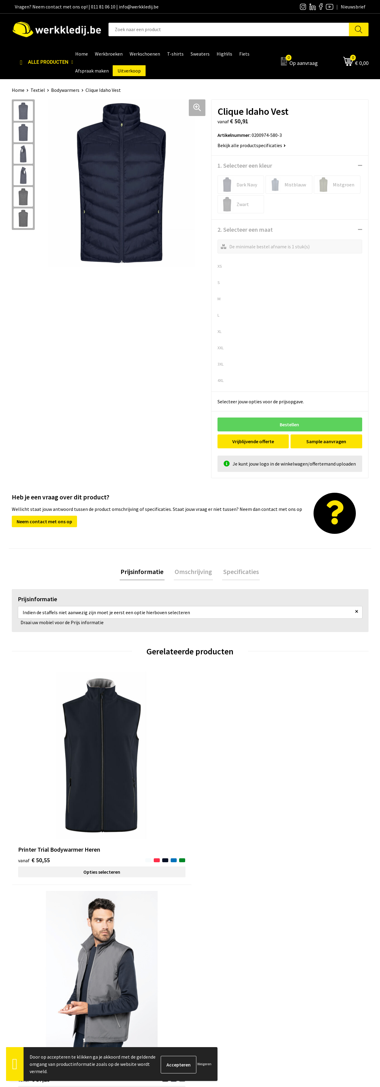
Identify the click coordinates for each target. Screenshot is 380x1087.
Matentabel (210, 960)
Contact (117, 932)
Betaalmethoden (303, 941)
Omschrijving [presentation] (193, 572)
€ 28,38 (212, 770)
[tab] (144, 572)
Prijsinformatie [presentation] (144, 572)
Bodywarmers (65, 90)
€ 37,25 (123, 779)
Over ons (207, 932)
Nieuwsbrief (210, 941)
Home (18, 90)
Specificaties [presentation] (239, 572)
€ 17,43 (301, 779)
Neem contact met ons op (44, 521)
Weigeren (204, 1064)
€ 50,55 (34, 779)
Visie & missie (211, 950)
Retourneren (299, 950)
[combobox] (228, 29)
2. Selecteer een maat (245, 229)
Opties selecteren (56, 791)
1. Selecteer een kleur (244, 165)
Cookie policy (123, 950)
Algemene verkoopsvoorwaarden (143, 960)
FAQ (113, 969)
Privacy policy (123, 941)
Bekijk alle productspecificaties (251, 145)
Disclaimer (297, 932)
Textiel (38, 90)
